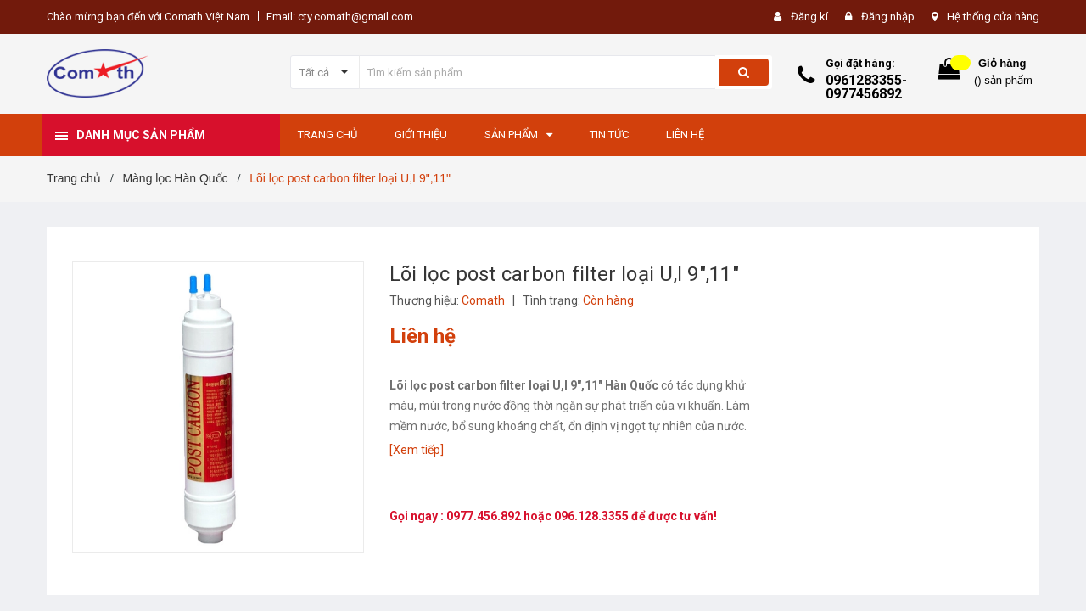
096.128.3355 (592, 516)
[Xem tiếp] (416, 450)
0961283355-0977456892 (866, 87)
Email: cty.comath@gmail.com (339, 16)
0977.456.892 (484, 516)
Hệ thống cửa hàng (993, 16)
